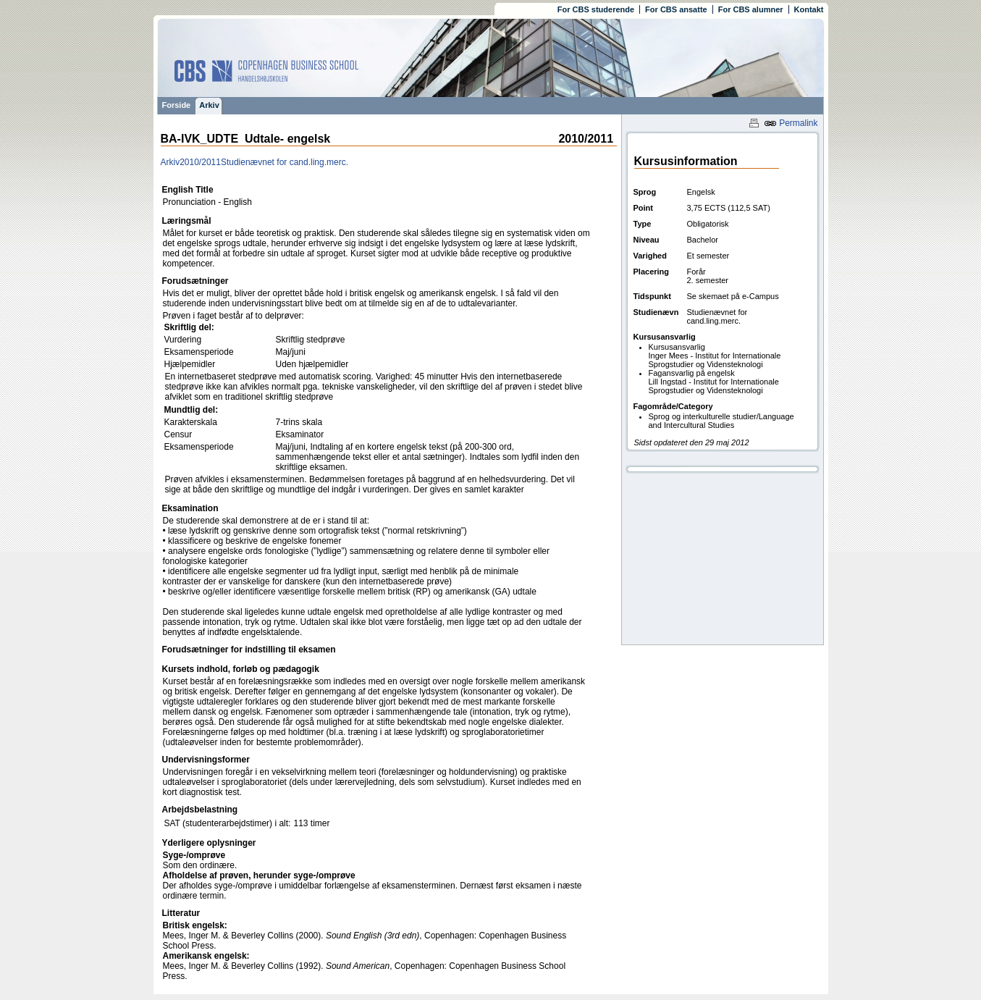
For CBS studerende (595, 9)
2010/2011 (200, 162)
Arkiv (209, 105)
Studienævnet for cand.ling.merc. (284, 162)
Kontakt (809, 9)
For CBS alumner (750, 9)
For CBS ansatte (676, 9)
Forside (176, 105)
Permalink (791, 123)
